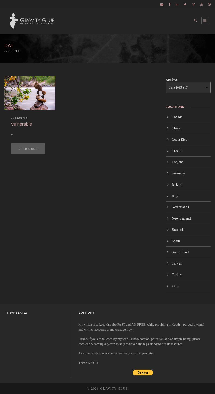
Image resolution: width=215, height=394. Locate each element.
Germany (178, 173)
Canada (177, 117)
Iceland (177, 184)
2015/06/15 (19, 117)
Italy (175, 196)
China (176, 128)
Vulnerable (21, 124)
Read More (28, 148)
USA (175, 286)
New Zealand (181, 218)
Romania (178, 229)
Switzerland (180, 252)
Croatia (177, 151)
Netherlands (180, 207)
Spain (176, 241)
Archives (172, 79)
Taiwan (177, 263)
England (177, 162)
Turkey (177, 275)
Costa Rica (179, 139)
